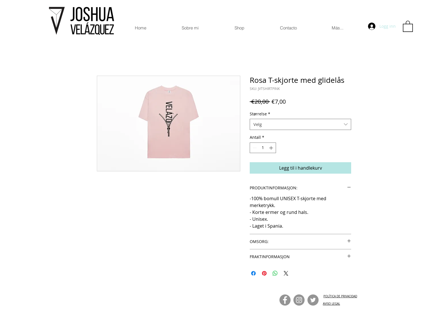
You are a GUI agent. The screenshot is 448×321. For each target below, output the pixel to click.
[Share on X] (286, 273)
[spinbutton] (263, 148)
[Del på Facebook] (253, 273)
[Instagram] (299, 300)
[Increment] (271, 148)
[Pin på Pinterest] (264, 273)
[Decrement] (254, 148)
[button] (408, 26)
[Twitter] (313, 300)
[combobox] (300, 124)
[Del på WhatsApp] (275, 273)
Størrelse (260, 114)
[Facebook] (285, 300)
